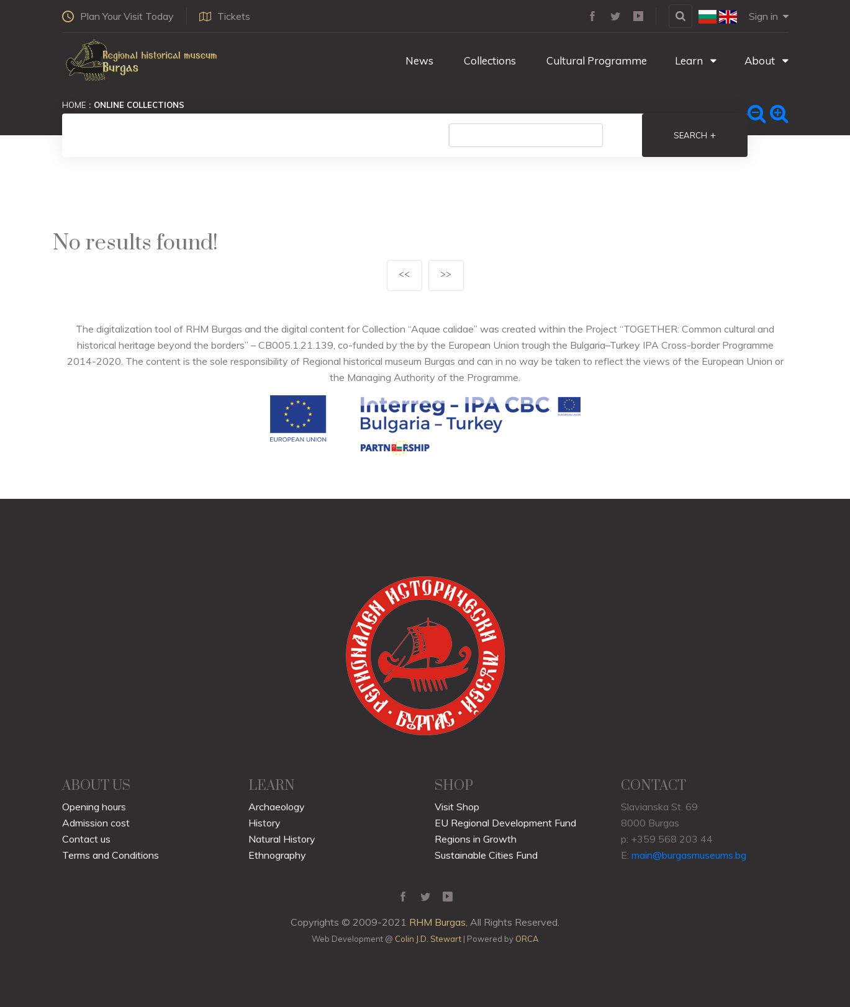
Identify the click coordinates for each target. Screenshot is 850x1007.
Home (74, 105)
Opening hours (94, 806)
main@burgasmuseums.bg (688, 855)
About (766, 60)
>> (445, 275)
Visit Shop (457, 806)
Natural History (281, 839)
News (418, 60)
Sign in (769, 16)
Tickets (224, 16)
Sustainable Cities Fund (486, 855)
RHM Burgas (437, 922)
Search (695, 135)
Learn (696, 60)
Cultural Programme (595, 60)
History (264, 823)
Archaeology (276, 806)
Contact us (86, 839)
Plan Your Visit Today (118, 16)
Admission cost (96, 823)
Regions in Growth (476, 839)
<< (404, 275)
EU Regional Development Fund (505, 823)
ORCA (526, 939)
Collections (488, 60)
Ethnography (277, 855)
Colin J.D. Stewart (428, 939)
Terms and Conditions (110, 855)
